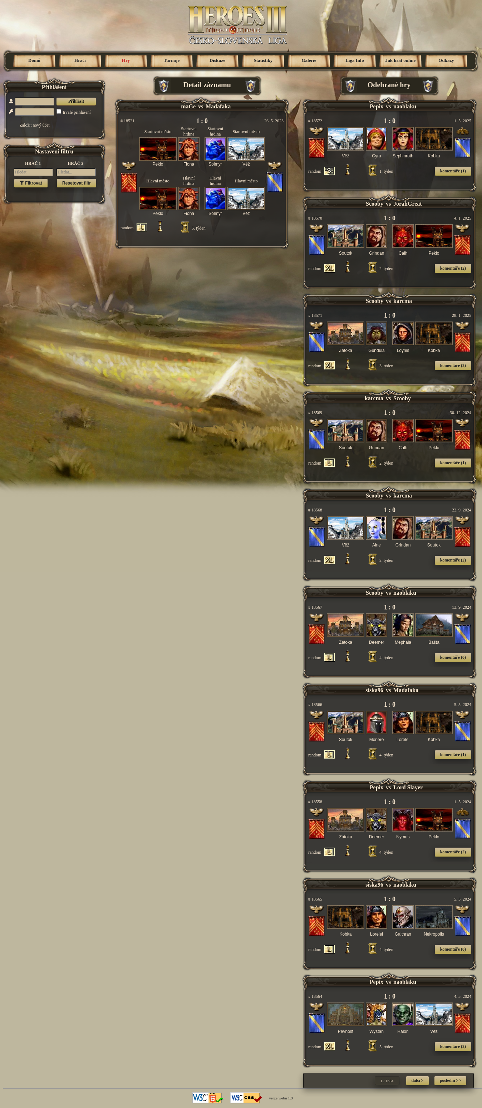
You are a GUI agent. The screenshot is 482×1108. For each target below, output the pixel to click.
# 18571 (315, 315)
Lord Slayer (408, 787)
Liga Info (354, 60)
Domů (34, 60)
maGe (188, 106)
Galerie (308, 60)
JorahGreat (407, 204)
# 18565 (315, 899)
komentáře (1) (453, 170)
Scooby (374, 204)
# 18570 (315, 218)
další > (418, 1080)
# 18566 (315, 704)
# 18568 (315, 510)
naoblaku (404, 106)
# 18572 (315, 120)
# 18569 (315, 412)
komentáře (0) (453, 657)
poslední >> (450, 1080)
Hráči (80, 60)
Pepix (376, 106)
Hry (126, 60)
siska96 (374, 690)
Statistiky (263, 60)
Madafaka (218, 106)
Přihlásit (76, 101)
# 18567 (315, 607)
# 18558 (315, 801)
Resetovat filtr (76, 183)
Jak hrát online (400, 60)
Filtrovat (31, 183)
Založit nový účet (35, 125)
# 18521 (127, 120)
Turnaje (171, 60)
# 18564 (315, 996)
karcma (402, 301)
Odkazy (446, 60)
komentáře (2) (453, 268)
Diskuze (217, 60)
